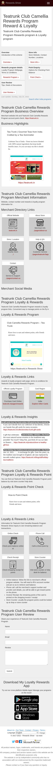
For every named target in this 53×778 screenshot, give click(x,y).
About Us (10, 730)
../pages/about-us (40, 230)
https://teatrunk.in (31, 118)
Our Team (19, 730)
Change (42, 733)
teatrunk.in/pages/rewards (13, 404)
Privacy (36, 730)
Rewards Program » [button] (11, 77)
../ (13, 254)
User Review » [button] (9, 92)
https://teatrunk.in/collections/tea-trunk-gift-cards (22, 430)
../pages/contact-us (13, 278)
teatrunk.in (13, 230)
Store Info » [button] (34, 62)
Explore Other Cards (40, 404)
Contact (28, 730)
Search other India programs (40, 99)
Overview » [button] (7, 62)
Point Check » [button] (35, 77)
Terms (42, 730)
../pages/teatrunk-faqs (40, 254)
